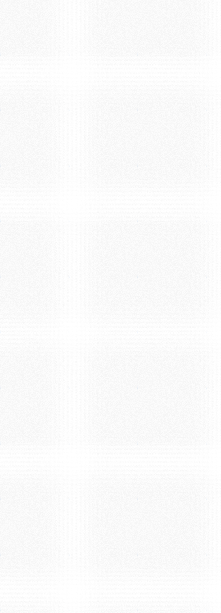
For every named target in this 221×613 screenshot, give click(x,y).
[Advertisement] (110, 54)
